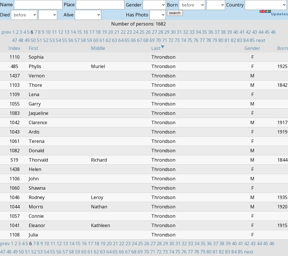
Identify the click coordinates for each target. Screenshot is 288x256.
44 (260, 32)
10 (48, 32)
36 (210, 32)
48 (20, 40)
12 (60, 32)
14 (73, 32)
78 (208, 40)
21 (116, 32)
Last (158, 48)
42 (248, 32)
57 (77, 40)
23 (129, 32)
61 (102, 40)
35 (204, 32)
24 (135, 32)
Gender (252, 48)
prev (6, 32)
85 (252, 40)
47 (14, 40)
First (33, 48)
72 (170, 40)
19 (104, 32)
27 (154, 32)
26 (148, 32)
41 (242, 32)
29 (166, 32)
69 (152, 40)
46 (273, 32)
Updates (279, 13)
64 (120, 40)
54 (58, 40)
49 (27, 40)
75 (189, 40)
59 (89, 40)
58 (83, 40)
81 (227, 40)
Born (282, 48)
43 (254, 32)
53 (52, 40)
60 (95, 40)
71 (164, 40)
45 (267, 32)
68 (145, 40)
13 (66, 32)
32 (185, 32)
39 (229, 32)
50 (33, 40)
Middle (98, 48)
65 (127, 40)
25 (141, 32)
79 (214, 40)
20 (110, 32)
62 (108, 40)
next (260, 40)
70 (158, 40)
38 (223, 32)
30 (173, 32)
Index (14, 48)
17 (91, 32)
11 (54, 32)
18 (98, 32)
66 (133, 40)
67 (139, 40)
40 (235, 32)
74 (183, 40)
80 (220, 40)
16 (85, 32)
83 (239, 40)
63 (114, 40)
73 (177, 40)
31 (179, 32)
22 (123, 32)
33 (191, 32)
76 (195, 40)
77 (202, 40)
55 (64, 40)
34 (198, 32)
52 (45, 40)
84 (245, 40)
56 (70, 40)
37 (216, 32)
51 (39, 40)
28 (160, 32)
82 (233, 40)
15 (79, 32)
